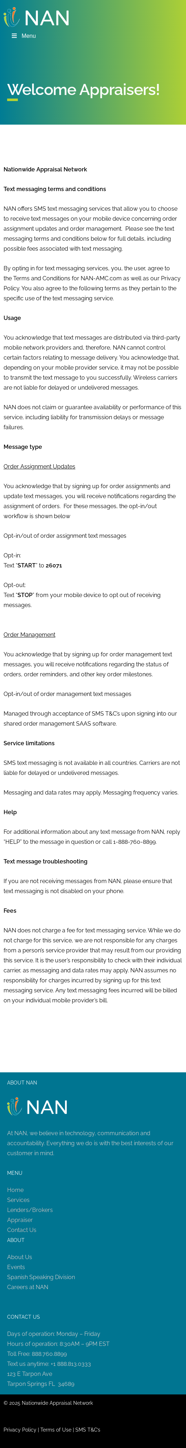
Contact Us (21, 1230)
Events (16, 1267)
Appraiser (20, 1220)
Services (18, 1200)
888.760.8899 (49, 1354)
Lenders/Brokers (30, 1210)
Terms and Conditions (41, 278)
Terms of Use (55, 1430)
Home (15, 1190)
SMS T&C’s (87, 1430)
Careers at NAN (27, 1287)
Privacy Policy (20, 1430)
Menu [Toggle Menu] (23, 36)
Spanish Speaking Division (41, 1277)
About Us (19, 1257)
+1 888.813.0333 (71, 1364)
